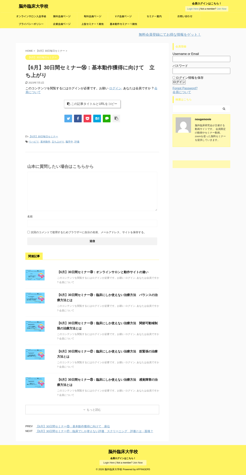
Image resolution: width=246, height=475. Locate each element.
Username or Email (186, 54)
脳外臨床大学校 (33, 6)
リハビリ (34, 141)
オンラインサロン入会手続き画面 (31, 17)
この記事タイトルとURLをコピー (92, 103)
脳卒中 (69, 141)
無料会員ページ (62, 16)
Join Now (221, 8)
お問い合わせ (184, 16)
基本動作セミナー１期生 (123, 24)
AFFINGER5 (143, 469)
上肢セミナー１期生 (92, 24)
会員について (182, 92)
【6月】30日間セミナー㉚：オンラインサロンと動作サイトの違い (102, 272)
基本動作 (45, 141)
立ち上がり (58, 141)
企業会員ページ (62, 24)
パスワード (180, 65)
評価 (76, 141)
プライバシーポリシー (31, 24)
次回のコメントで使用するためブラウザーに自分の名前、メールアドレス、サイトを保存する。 (88, 232)
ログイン (115, 88)
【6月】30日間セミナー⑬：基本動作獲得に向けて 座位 (73, 426)
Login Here (193, 8)
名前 (30, 216)
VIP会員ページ (123, 16)
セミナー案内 (154, 16)
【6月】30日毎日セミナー (43, 136)
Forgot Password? (185, 88)
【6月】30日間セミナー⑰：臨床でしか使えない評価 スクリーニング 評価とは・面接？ (94, 431)
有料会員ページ (92, 16)
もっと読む (94, 409)
